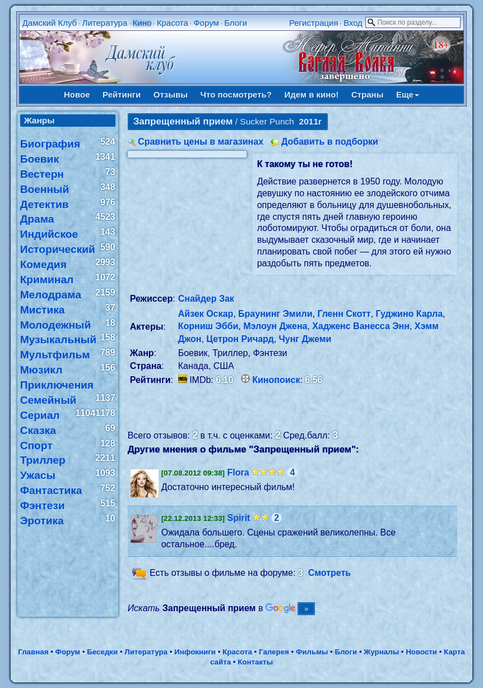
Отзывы (171, 94)
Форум (206, 22)
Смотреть (329, 573)
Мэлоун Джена (275, 326)
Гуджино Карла (409, 313)
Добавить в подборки (329, 141)
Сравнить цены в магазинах (200, 141)
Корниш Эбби (208, 326)
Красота (172, 22)
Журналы (381, 652)
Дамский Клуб (49, 22)
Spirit (238, 518)
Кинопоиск (276, 380)
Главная (33, 652)
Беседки (102, 652)
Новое (77, 94)
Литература (105, 22)
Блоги (235, 22)
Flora (238, 472)
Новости (421, 652)
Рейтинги (122, 94)
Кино (142, 22)
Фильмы (312, 652)
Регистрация (313, 22)
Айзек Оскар (206, 313)
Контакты (255, 662)
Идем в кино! (311, 94)
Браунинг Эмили (275, 313)
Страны (367, 94)
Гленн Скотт (343, 313)
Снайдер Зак (206, 298)
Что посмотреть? (236, 94)
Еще (407, 94)
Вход (353, 22)
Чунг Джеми (305, 339)
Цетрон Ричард (239, 339)
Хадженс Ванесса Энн (361, 326)
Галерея (274, 652)
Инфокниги (195, 652)
